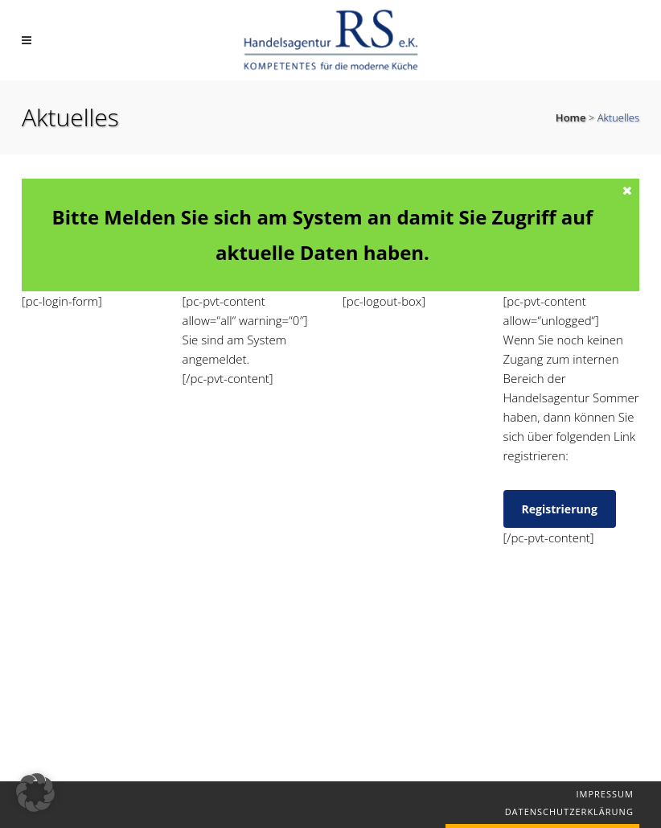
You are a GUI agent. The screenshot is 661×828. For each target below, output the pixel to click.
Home (571, 117)
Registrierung (559, 509)
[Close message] (628, 190)
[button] (35, 792)
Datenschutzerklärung (569, 811)
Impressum (604, 794)
